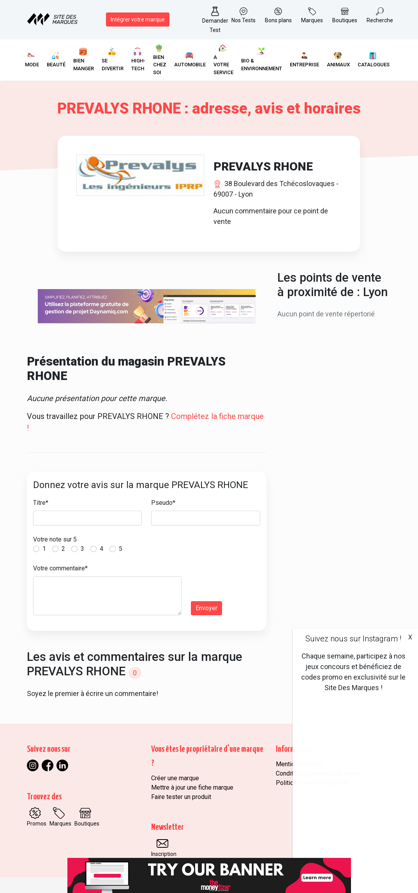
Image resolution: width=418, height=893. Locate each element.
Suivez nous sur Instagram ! (353, 638)
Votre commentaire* (60, 568)
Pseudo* (163, 502)
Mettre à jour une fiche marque (192, 787)
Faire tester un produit (181, 797)
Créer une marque (175, 778)
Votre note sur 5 (55, 539)
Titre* (40, 502)
